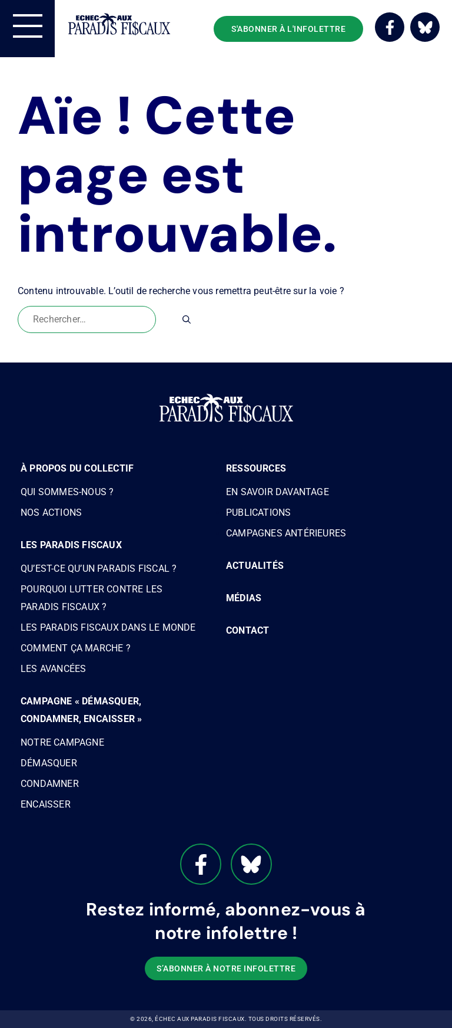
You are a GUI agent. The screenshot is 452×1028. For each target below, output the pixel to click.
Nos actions (51, 512)
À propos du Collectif (77, 468)
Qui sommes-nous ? (67, 491)
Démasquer (49, 763)
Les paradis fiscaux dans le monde (108, 627)
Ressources (256, 468)
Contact (247, 630)
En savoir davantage (277, 491)
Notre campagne (62, 742)
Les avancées (53, 668)
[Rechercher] (186, 319)
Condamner (50, 783)
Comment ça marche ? (76, 648)
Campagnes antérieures (286, 533)
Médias (243, 598)
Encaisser (46, 804)
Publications (258, 512)
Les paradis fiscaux (71, 545)
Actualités (255, 565)
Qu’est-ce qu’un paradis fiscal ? (99, 568)
